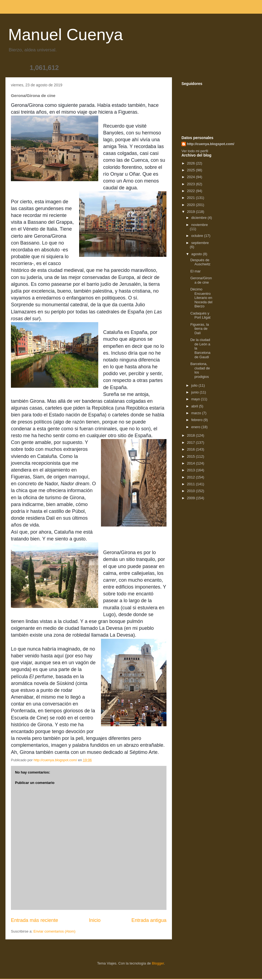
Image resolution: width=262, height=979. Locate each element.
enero (196, 427)
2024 (191, 177)
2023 (191, 184)
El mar (195, 271)
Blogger (158, 963)
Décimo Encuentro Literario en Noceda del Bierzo (201, 297)
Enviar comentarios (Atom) (54, 931)
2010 (191, 491)
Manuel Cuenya (65, 34)
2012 (191, 477)
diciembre (199, 218)
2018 (191, 435)
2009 (191, 498)
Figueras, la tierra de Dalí (199, 328)
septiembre (200, 243)
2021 (191, 198)
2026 (191, 163)
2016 (191, 449)
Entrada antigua (149, 920)
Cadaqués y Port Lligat (200, 315)
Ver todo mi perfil (194, 151)
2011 (191, 484)
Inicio (94, 920)
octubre (197, 236)
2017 (191, 442)
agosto (197, 254)
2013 (191, 470)
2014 (191, 463)
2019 (191, 212)
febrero (197, 420)
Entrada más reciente (34, 920)
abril (195, 406)
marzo (196, 413)
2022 (191, 191)
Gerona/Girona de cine (201, 280)
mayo (196, 399)
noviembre (199, 225)
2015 (191, 456)
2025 (191, 170)
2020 (191, 205)
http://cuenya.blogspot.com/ (210, 144)
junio (195, 392)
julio (195, 385)
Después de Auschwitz (200, 262)
